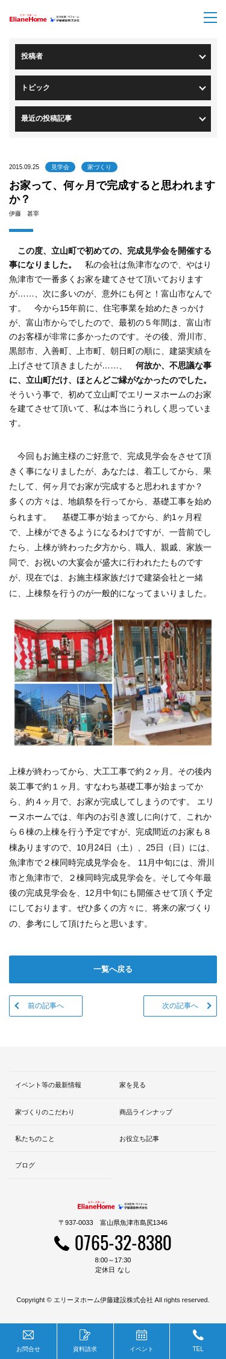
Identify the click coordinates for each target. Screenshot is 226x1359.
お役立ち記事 (139, 1138)
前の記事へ (46, 1005)
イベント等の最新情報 (48, 1084)
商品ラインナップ (145, 1112)
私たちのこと (35, 1138)
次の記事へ (180, 1005)
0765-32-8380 (123, 1242)
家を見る (132, 1084)
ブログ (25, 1165)
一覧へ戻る (113, 969)
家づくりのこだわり (45, 1112)
